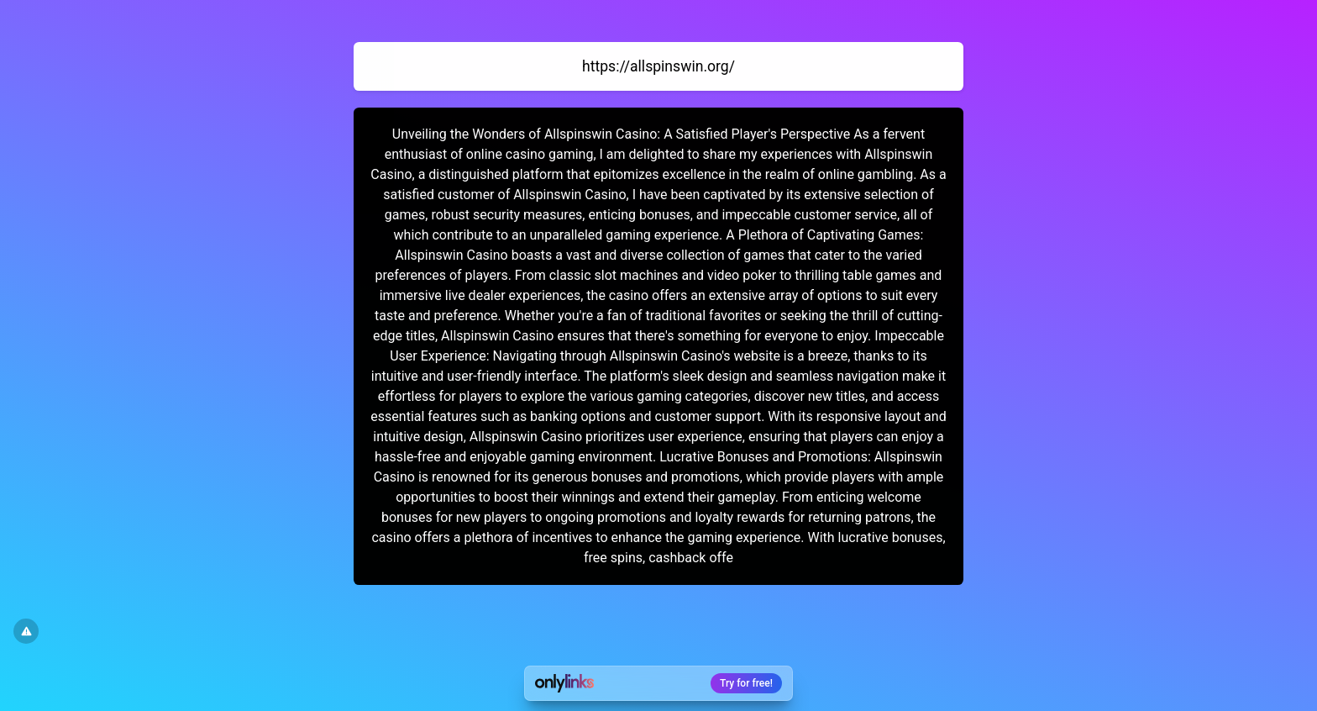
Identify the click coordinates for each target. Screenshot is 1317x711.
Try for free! (746, 683)
